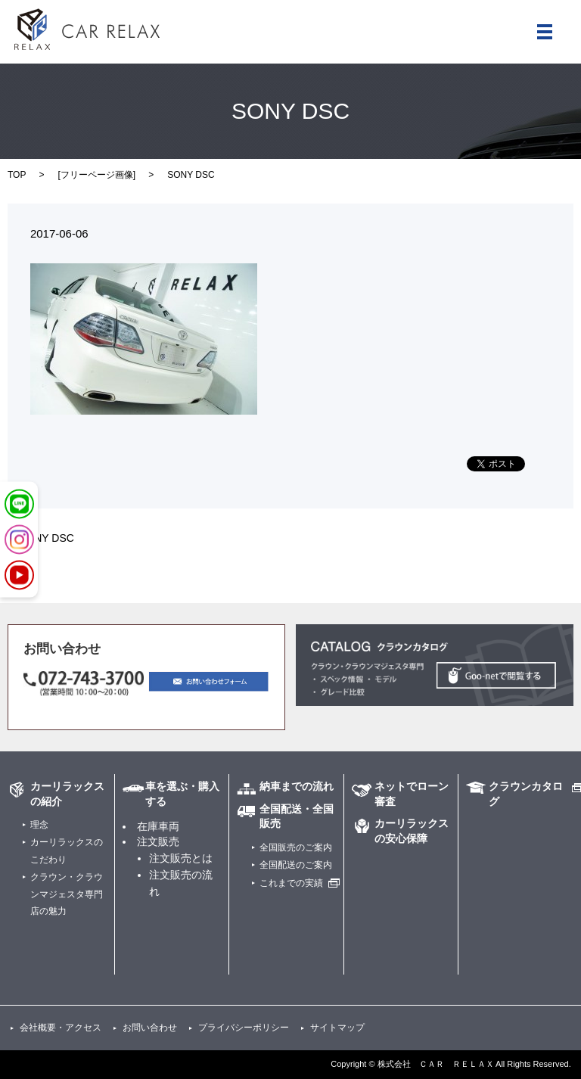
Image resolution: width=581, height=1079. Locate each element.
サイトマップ (337, 1027)
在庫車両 (158, 826)
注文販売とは (181, 858)
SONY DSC (46, 538)
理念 (39, 824)
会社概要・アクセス (60, 1027)
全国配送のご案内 (295, 865)
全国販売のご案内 (295, 847)
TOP (17, 174)
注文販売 (158, 841)
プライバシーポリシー (243, 1027)
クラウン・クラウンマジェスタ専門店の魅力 (66, 894)
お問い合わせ (150, 1027)
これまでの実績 (291, 883)
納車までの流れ (296, 786)
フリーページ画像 (97, 174)
